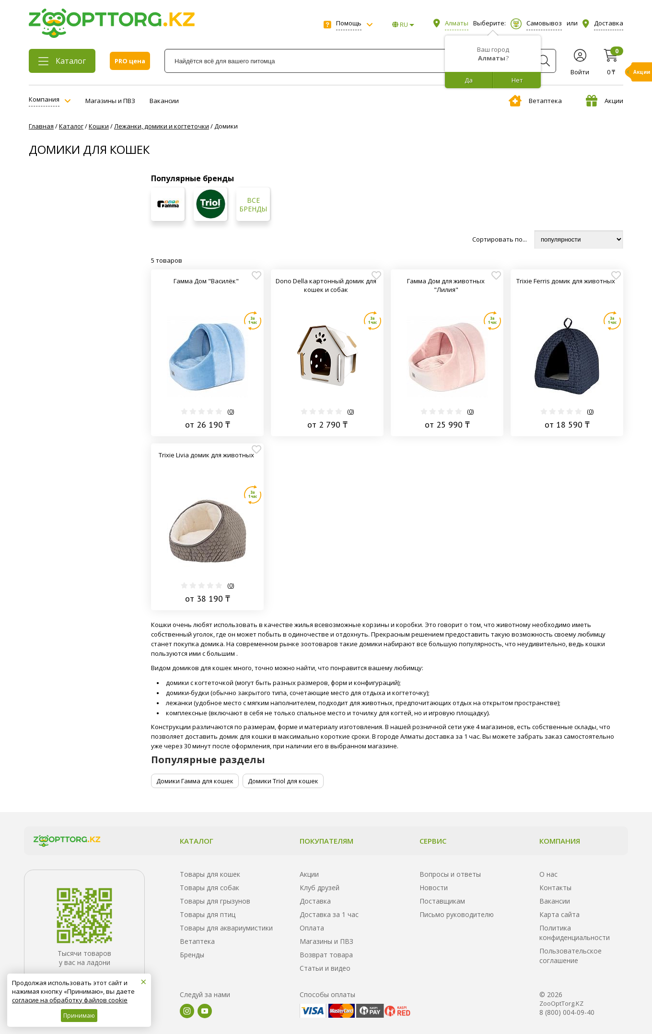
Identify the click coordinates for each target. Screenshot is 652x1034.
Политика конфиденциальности (574, 932)
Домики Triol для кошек (283, 781)
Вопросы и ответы (450, 874)
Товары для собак (209, 887)
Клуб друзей (319, 887)
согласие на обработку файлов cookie (70, 1000)
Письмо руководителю (456, 914)
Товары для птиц (207, 914)
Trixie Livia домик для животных (206, 455)
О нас (548, 874)
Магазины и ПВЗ (110, 100)
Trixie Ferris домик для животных (565, 281)
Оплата (312, 927)
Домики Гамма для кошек (194, 781)
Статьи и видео (325, 968)
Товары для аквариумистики (226, 927)
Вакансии (164, 100)
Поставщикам (442, 901)
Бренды (192, 954)
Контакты (555, 887)
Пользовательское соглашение (570, 955)
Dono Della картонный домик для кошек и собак (326, 285)
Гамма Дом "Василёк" (206, 281)
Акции (604, 100)
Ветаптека (535, 100)
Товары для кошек (210, 874)
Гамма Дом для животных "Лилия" (446, 285)
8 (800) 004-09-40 (566, 1012)
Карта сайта (559, 914)
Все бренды (253, 204)
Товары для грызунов (215, 901)
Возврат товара (326, 954)
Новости (433, 887)
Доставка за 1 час (329, 914)
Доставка (315, 901)
